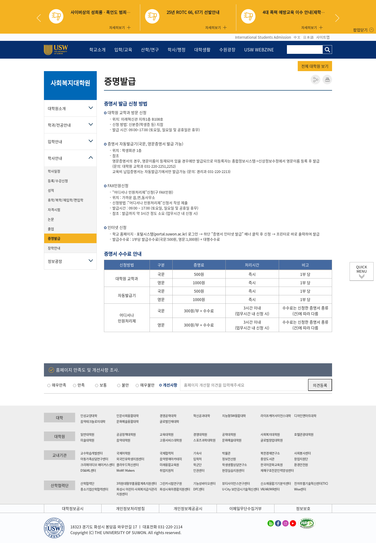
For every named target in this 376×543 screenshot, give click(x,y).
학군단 (197, 464)
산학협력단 (87, 483)
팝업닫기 (360, 30)
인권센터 (198, 470)
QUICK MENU (361, 269)
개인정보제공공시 (188, 508)
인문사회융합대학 (127, 415)
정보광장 (55, 261)
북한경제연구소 (270, 453)
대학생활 (202, 49)
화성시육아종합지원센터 (175, 489)
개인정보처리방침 (130, 508)
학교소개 (97, 49)
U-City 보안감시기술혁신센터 (240, 489)
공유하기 (315, 79)
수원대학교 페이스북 (278, 523)
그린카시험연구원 (171, 483)
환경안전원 (301, 464)
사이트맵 (323, 37)
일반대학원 (87, 434)
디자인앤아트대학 (305, 415)
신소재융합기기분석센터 (276, 483)
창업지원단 (301, 459)
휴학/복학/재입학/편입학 (65, 199)
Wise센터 (300, 489)
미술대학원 (87, 440)
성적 (51, 190)
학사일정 (54, 171)
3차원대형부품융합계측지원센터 (136, 483)
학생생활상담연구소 (234, 464)
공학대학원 (229, 434)
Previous (40, 18)
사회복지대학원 (70, 82)
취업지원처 (167, 470)
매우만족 (59, 385)
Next (337, 18)
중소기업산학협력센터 (94, 489)
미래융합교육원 (169, 464)
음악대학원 (123, 440)
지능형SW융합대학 (234, 415)
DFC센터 (198, 489)
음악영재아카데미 (171, 459)
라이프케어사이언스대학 (276, 415)
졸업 (51, 228)
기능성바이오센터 (204, 483)
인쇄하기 (327, 79)
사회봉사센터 (302, 453)
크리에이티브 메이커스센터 (97, 464)
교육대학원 (167, 434)
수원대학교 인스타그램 (285, 523)
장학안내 (54, 248)
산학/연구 (150, 49)
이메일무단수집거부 (245, 508)
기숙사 (197, 453)
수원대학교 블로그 (270, 523)
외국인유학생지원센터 (130, 459)
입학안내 (55, 141)
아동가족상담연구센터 (94, 459)
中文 (297, 37)
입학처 (197, 459)
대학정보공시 (73, 508)
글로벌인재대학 (169, 421)
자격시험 (54, 209)
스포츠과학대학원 (204, 440)
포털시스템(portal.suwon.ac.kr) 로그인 (167, 234)
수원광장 (227, 49)
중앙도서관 (267, 459)
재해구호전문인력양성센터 (277, 470)
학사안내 (55, 158)
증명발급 (54, 238)
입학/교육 (123, 49)
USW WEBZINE (259, 49)
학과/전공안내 (59, 125)
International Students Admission (263, 37)
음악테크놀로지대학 (92, 421)
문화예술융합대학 (127, 421)
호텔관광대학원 (304, 434)
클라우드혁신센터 (127, 464)
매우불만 (147, 385)
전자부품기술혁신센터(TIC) (311, 483)
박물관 (226, 453)
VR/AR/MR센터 (270, 489)
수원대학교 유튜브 (293, 523)
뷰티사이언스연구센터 (236, 483)
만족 (81, 385)
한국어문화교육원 (272, 464)
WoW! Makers (125, 470)
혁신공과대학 (201, 415)
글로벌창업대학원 (272, 440)
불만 (125, 385)
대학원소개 (57, 108)
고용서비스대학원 (171, 440)
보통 (103, 385)
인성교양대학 (88, 415)
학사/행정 (177, 49)
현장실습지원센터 (233, 470)
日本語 (308, 37)
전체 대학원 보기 (314, 66)
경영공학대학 (168, 415)
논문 (51, 219)
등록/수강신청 (58, 180)
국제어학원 (123, 453)
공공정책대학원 (126, 434)
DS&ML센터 (88, 470)
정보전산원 (229, 459)
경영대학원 (200, 434)
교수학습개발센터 (91, 453)
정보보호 (303, 508)
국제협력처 (167, 453)
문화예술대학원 (232, 440)
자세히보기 (117, 27)
